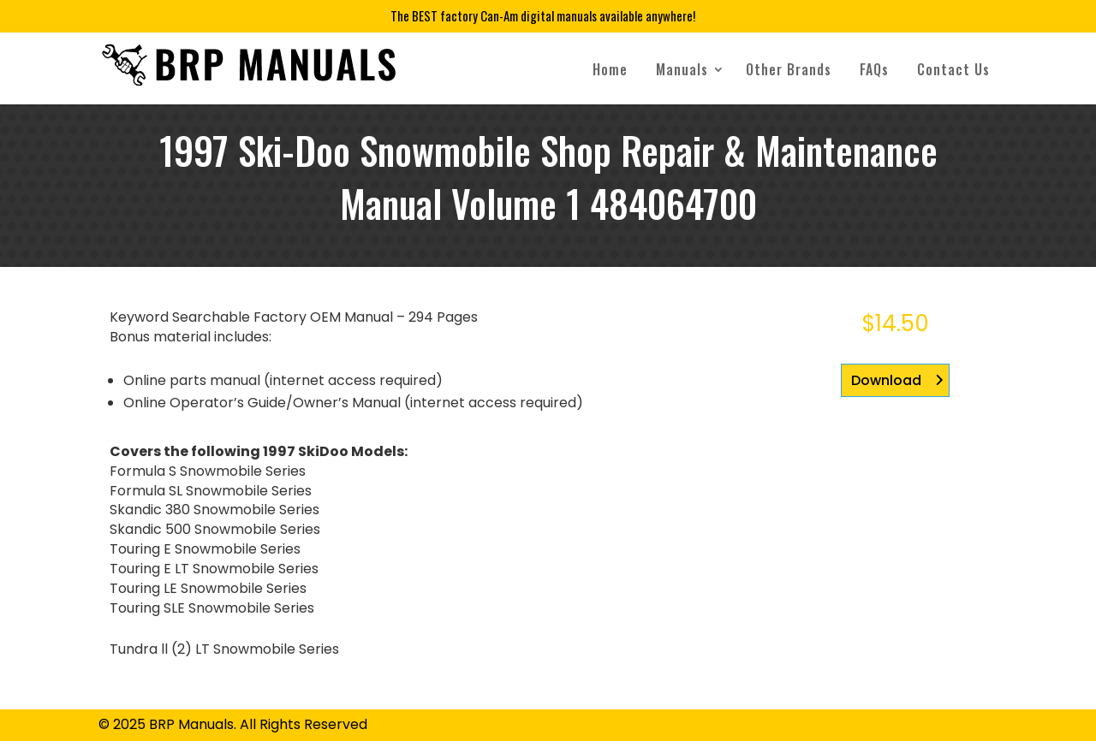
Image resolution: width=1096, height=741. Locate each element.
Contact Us (953, 69)
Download (886, 380)
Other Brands (788, 69)
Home (610, 69)
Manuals (682, 69)
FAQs (874, 69)
